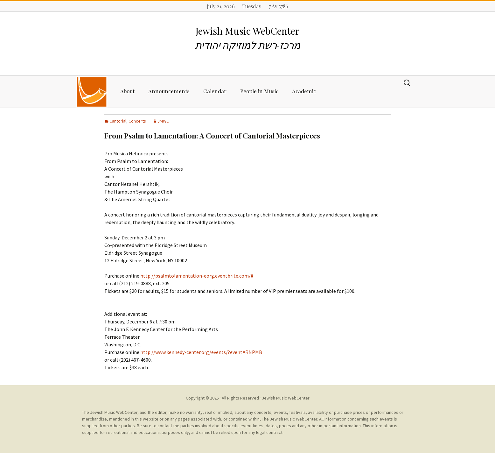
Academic (304, 91)
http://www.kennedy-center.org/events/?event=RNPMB (201, 352)
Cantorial (117, 121)
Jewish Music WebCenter (286, 398)
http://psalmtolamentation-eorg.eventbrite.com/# (196, 276)
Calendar (215, 91)
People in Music (259, 91)
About (127, 91)
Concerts (137, 121)
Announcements (169, 91)
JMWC (163, 121)
